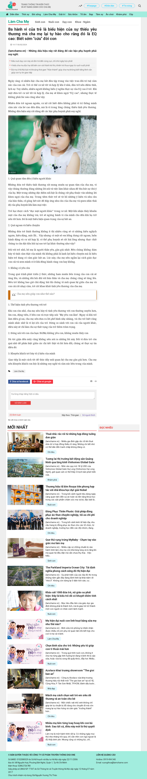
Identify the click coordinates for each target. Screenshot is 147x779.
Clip (131, 14)
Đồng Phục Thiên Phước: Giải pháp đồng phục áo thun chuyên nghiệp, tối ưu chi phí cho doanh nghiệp (70, 515)
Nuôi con (54, 21)
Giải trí (62, 14)
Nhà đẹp (51, 688)
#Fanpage (91, 6)
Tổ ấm (83, 14)
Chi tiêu (51, 452)
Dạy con (67, 21)
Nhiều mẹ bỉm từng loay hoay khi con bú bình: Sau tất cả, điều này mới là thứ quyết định (70, 726)
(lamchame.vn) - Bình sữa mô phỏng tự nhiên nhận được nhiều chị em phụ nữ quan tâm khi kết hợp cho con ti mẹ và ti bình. (70, 631)
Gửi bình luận (20, 403)
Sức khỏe (73, 14)
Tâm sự (99, 14)
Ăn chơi (110, 14)
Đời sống (36, 14)
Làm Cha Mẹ (49, 14)
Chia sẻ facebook (20, 381)
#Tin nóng (127, 6)
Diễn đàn (14, 14)
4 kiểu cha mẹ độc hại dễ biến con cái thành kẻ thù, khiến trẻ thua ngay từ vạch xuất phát (50, 65)
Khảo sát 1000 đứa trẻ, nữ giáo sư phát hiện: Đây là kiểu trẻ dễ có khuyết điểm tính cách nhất (71, 596)
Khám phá (121, 14)
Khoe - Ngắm (82, 21)
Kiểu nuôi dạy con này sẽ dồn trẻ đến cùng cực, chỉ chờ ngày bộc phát (41, 61)
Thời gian (75, 415)
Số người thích (88, 415)
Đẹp (91, 14)
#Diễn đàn (109, 6)
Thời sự (25, 14)
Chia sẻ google (44, 381)
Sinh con (40, 21)
